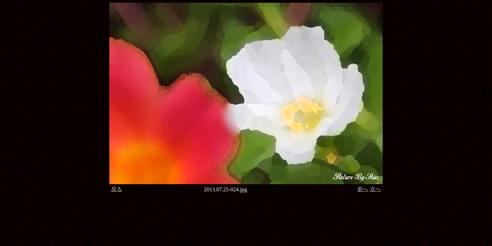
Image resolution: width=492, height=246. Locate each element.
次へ (375, 189)
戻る (116, 189)
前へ (362, 189)
